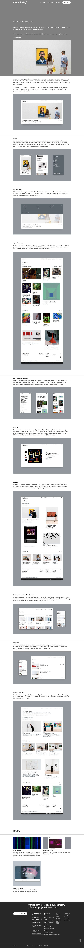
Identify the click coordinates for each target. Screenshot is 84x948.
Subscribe (20, 913)
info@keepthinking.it (37, 933)
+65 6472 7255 (48, 933)
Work (43, 2)
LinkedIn (66, 918)
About (53, 2)
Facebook (67, 913)
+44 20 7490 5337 (36, 931)
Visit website (17, 37)
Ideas (48, 2)
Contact (58, 2)
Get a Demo (66, 2)
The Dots (67, 920)
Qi (40, 2)
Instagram (67, 915)
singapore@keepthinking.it (49, 934)
